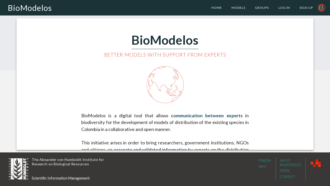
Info (262, 167)
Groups (262, 8)
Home (216, 8)
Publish (265, 160)
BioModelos (30, 7)
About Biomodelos (290, 162)
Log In (284, 8)
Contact (287, 177)
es (321, 7)
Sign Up (306, 8)
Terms (285, 171)
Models (238, 8)
